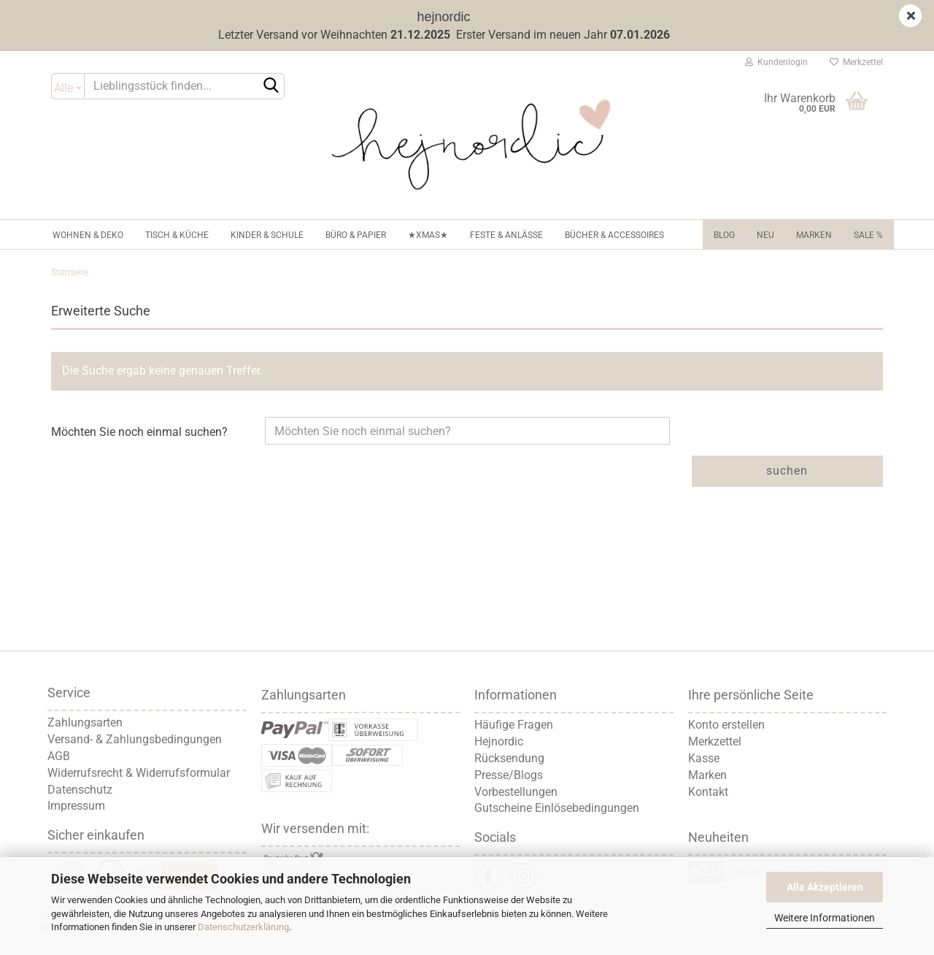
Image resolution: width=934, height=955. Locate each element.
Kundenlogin (776, 62)
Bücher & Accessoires (614, 235)
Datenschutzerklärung (243, 926)
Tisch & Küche (177, 235)
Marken (814, 235)
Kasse (703, 758)
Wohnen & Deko (88, 235)
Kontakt (708, 792)
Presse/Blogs (508, 775)
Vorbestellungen (515, 792)
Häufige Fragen (513, 725)
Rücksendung (509, 758)
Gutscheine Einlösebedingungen (556, 808)
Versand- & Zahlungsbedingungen (134, 739)
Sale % (868, 235)
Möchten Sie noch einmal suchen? (139, 432)
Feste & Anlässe (506, 235)
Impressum (76, 806)
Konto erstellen (726, 725)
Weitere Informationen (824, 918)
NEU (765, 235)
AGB (58, 756)
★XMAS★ (428, 235)
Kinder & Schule (267, 235)
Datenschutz (79, 790)
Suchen (787, 471)
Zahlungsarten (85, 722)
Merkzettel (856, 62)
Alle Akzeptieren (825, 887)
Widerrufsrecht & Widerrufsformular (138, 773)
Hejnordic (498, 741)
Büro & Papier (355, 235)
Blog (724, 235)
